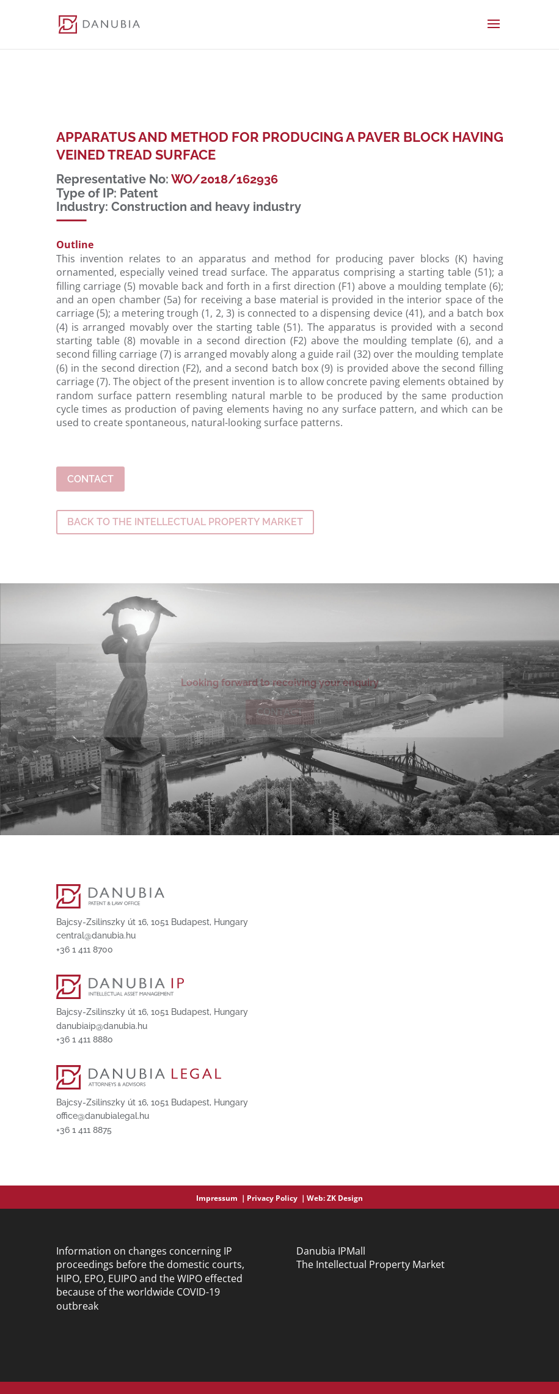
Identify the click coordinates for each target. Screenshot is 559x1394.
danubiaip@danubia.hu (101, 1026)
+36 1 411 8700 (84, 949)
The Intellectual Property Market (370, 1264)
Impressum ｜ (221, 1198)
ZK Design (345, 1198)
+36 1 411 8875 (84, 1130)
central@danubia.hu (96, 935)
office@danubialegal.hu (102, 1116)
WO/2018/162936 (224, 179)
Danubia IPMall (330, 1251)
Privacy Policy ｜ (277, 1198)
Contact (90, 479)
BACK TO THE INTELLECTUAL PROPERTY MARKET (185, 522)
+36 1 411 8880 (84, 1039)
